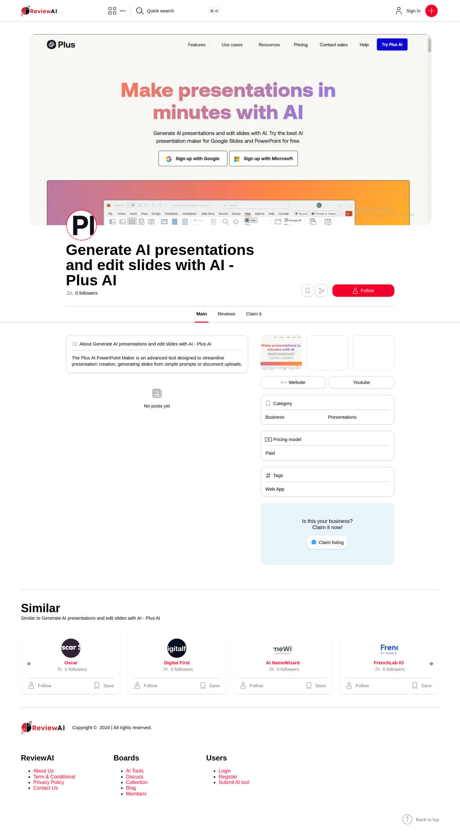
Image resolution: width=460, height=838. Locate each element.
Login (225, 771)
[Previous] (32, 664)
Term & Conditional (54, 777)
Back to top (420, 820)
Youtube (361, 383)
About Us (43, 771)
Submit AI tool (234, 783)
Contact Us (45, 788)
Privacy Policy (48, 783)
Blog (131, 788)
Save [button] (103, 686)
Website (293, 383)
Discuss (134, 777)
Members (136, 794)
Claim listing (327, 543)
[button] (431, 11)
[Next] (427, 664)
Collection (137, 783)
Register (228, 777)
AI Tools (135, 771)
